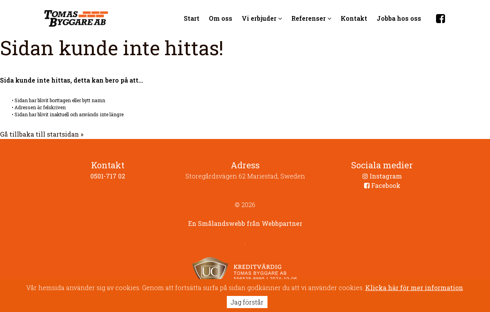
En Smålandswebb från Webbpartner (245, 223)
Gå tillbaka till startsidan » (41, 134)
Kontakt (354, 18)
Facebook (382, 185)
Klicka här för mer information (414, 287)
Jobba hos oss (399, 18)
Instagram (382, 176)
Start (191, 18)
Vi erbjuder (262, 18)
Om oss (220, 18)
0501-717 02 (107, 176)
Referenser (311, 18)
